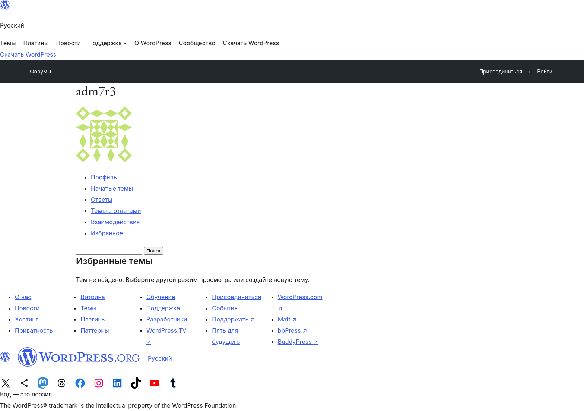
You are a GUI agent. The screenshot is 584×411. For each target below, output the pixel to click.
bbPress (292, 330)
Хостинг (26, 319)
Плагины (93, 319)
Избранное (107, 233)
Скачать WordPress (28, 54)
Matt (287, 319)
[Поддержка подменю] (107, 43)
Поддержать (233, 319)
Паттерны (94, 330)
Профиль (104, 177)
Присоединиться (236, 297)
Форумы (40, 71)
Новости (27, 308)
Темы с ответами (116, 210)
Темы (88, 308)
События (225, 308)
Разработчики (166, 319)
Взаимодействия (115, 222)
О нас (23, 297)
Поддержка (163, 308)
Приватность (34, 330)
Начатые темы (112, 188)
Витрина (92, 297)
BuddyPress (298, 341)
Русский (160, 358)
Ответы (101, 199)
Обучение (160, 297)
